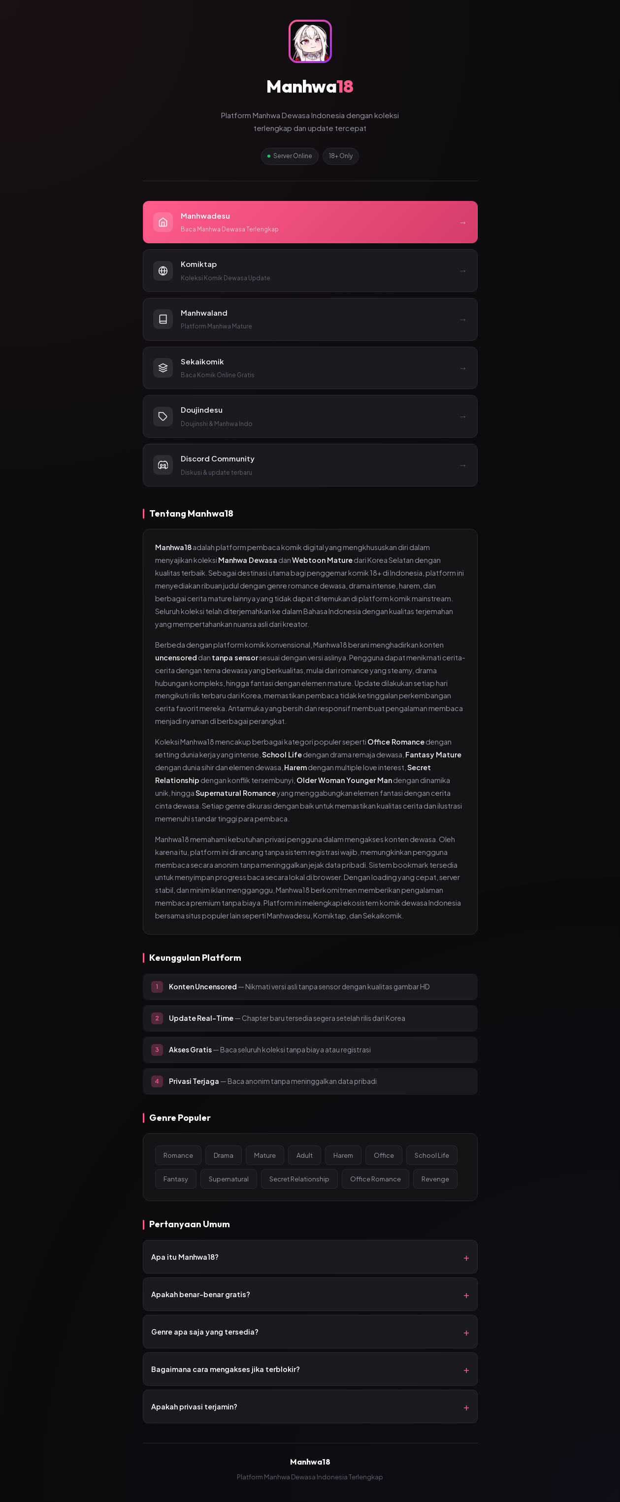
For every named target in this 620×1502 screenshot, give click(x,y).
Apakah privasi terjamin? (194, 1406)
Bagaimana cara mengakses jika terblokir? (225, 1369)
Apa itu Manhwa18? (185, 1256)
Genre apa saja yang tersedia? (205, 1331)
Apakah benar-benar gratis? (200, 1294)
